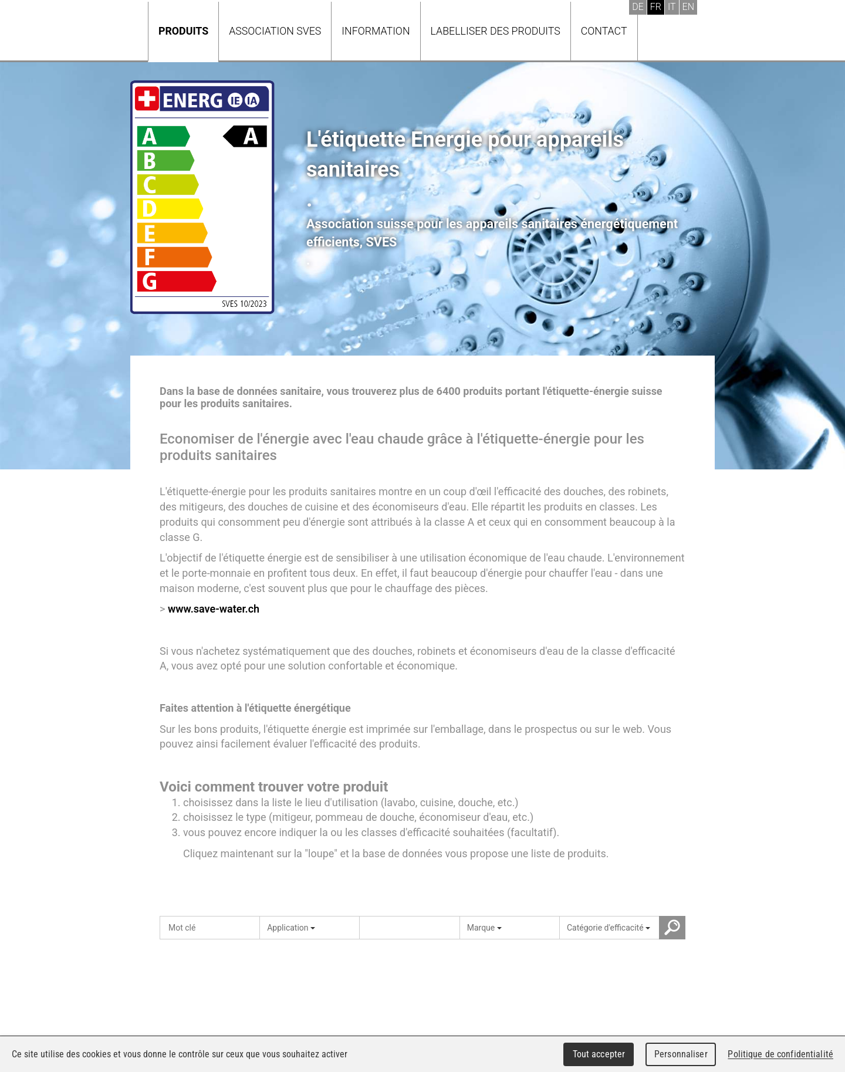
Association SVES (275, 31)
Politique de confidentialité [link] (780, 1054)
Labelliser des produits (495, 31)
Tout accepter (599, 1054)
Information (376, 31)
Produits (183, 31)
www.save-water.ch (213, 609)
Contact (604, 31)
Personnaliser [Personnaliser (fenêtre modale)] (681, 1054)
